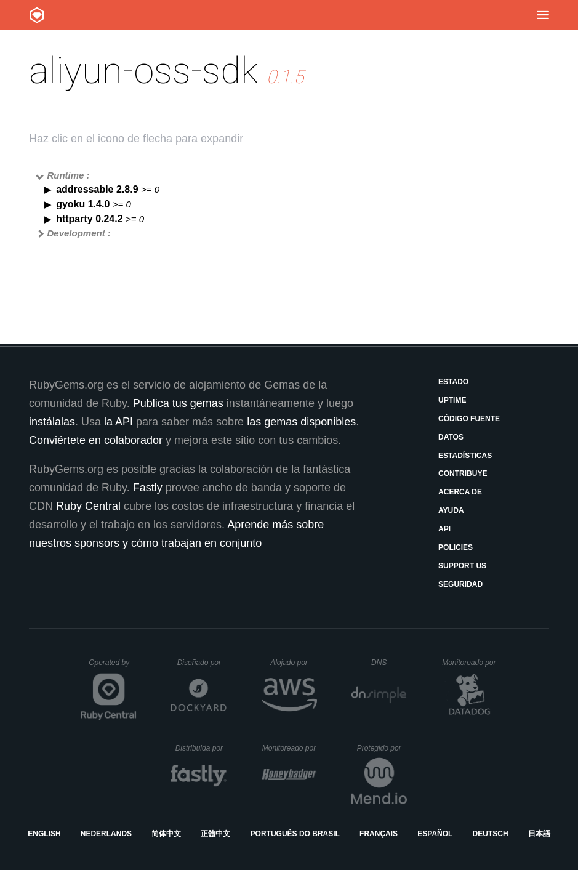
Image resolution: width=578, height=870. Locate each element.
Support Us (462, 566)
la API (118, 422)
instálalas (52, 422)
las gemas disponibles (301, 422)
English (44, 833)
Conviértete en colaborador (96, 440)
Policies (455, 547)
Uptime (452, 400)
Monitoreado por (469, 662)
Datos (451, 437)
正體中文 (215, 833)
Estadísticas (465, 455)
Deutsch (490, 833)
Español (434, 833)
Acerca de (460, 492)
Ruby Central (88, 506)
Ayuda (451, 510)
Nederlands (106, 833)
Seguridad (460, 584)
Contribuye (462, 473)
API (444, 529)
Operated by (113, 666)
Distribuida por (201, 748)
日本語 (539, 833)
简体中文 (166, 833)
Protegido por (382, 748)
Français (378, 833)
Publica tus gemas (178, 403)
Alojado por (293, 662)
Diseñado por (202, 662)
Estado (453, 381)
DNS (389, 662)
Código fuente (469, 418)
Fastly (148, 487)
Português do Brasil (295, 833)
